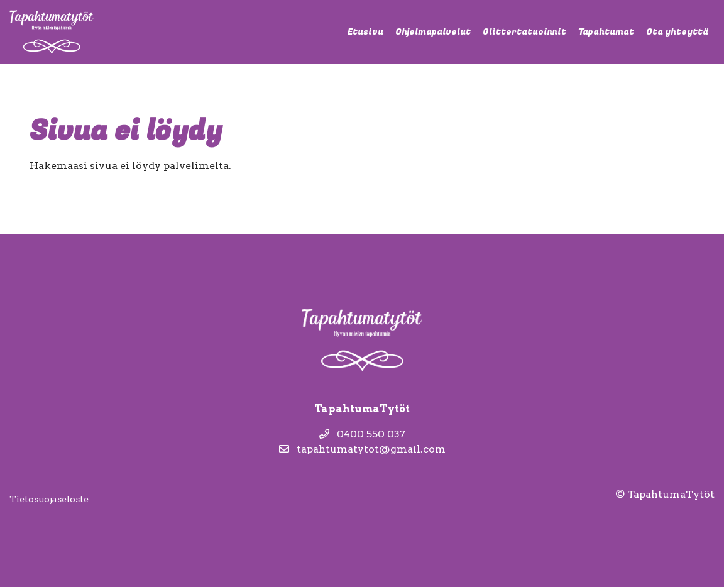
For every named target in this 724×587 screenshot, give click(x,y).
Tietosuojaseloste (49, 499)
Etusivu (365, 32)
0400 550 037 (362, 434)
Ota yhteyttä (677, 32)
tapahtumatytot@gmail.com (362, 449)
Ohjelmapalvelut (433, 32)
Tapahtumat (606, 32)
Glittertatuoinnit (524, 32)
